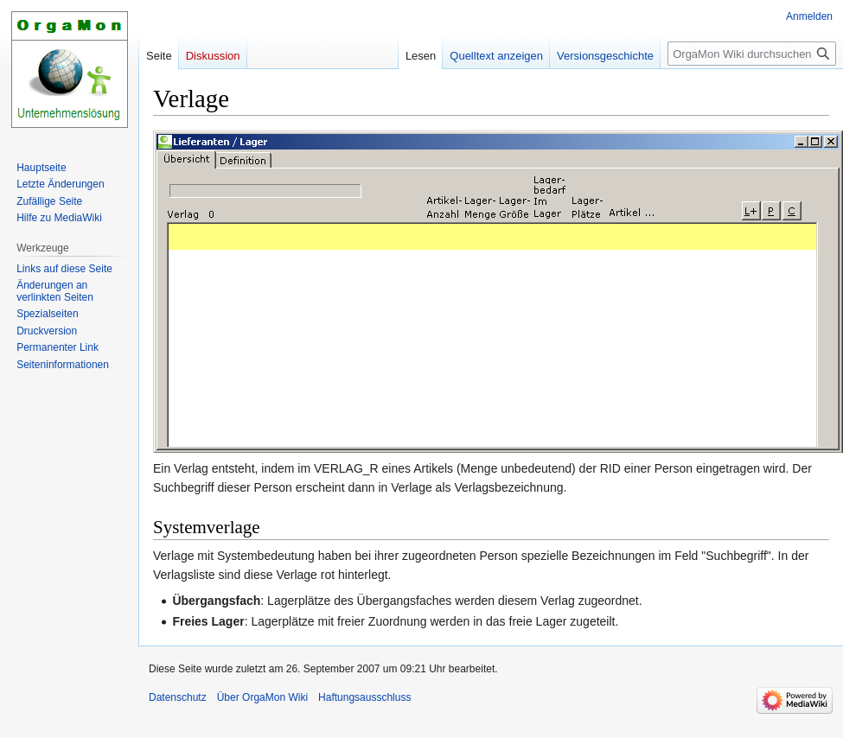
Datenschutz (178, 697)
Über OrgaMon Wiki (262, 697)
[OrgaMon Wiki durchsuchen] (751, 53)
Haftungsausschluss (364, 697)
